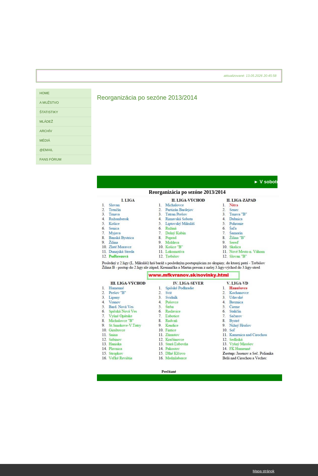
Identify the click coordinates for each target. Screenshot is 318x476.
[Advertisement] (187, 140)
